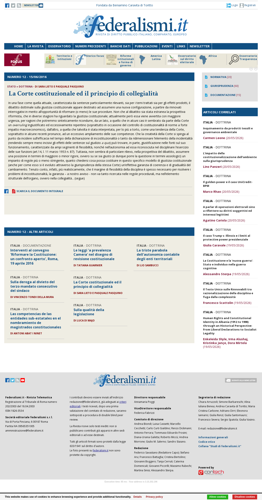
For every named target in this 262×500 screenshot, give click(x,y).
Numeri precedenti (90, 46)
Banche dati (120, 46)
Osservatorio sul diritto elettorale (181, 59)
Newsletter (200, 46)
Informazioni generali (213, 437)
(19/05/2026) (223, 245)
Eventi (167, 46)
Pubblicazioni (146, 46)
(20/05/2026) (223, 138)
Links (181, 46)
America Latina (149, 59)
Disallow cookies (245, 496)
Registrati (248, 5)
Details (138, 496)
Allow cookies (217, 496)
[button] (232, 5)
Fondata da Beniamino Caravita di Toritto (124, 5)
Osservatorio (59, 46)
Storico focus (89, 59)
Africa (207, 59)
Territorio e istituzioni (58, 59)
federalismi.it (100, 450)
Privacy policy (154, 496)
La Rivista (35, 46)
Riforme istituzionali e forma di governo (120, 60)
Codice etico (206, 442)
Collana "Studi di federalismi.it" (219, 446)
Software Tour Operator (131, 486)
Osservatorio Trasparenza (243, 59)
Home (18, 46)
